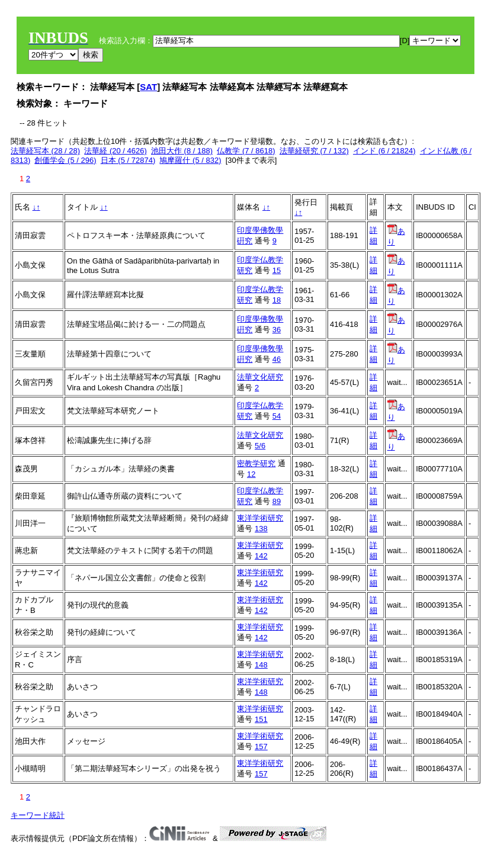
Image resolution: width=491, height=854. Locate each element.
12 (251, 474)
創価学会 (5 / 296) (65, 160)
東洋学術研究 (260, 517)
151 (261, 719)
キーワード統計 (38, 815)
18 (276, 300)
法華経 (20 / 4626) (115, 150)
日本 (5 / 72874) (128, 160)
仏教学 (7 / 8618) (246, 150)
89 (276, 501)
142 (261, 555)
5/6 (260, 445)
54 (276, 416)
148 (261, 664)
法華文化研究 (260, 377)
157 (261, 746)
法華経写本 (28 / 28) (45, 150)
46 (276, 359)
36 (276, 329)
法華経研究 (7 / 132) (314, 150)
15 (276, 270)
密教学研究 (256, 463)
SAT (148, 87)
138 (261, 528)
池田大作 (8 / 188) (182, 150)
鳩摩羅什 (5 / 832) (190, 160)
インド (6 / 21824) (384, 150)
